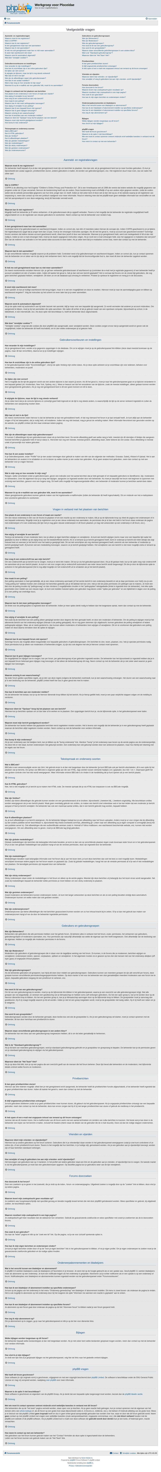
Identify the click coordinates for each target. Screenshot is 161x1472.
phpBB (72, 1460)
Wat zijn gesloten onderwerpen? (17, 148)
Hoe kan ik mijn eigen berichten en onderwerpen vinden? (104, 97)
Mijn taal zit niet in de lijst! (15, 76)
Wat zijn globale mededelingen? (17, 141)
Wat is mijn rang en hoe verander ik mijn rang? (23, 83)
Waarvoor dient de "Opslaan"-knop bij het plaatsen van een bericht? (31, 118)
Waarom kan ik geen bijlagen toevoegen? (21, 110)
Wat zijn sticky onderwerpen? (16, 145)
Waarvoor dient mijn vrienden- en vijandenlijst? (100, 77)
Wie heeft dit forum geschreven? (94, 132)
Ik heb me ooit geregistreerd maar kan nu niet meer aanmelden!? (30, 50)
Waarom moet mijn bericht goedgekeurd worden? (24, 120)
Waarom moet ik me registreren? (17, 38)
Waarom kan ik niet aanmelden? (17, 48)
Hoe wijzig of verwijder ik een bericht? (19, 96)
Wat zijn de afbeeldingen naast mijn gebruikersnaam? (25, 78)
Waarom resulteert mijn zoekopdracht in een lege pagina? (104, 92)
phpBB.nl (90, 1463)
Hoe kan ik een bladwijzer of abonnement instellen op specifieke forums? (110, 110)
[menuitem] (7, 19)
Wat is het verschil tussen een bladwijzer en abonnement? (104, 105)
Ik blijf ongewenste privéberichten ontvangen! (99, 66)
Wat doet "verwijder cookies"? (16, 58)
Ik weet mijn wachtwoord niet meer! (18, 53)
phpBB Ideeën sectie (133, 1394)
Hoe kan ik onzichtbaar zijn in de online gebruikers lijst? (26, 68)
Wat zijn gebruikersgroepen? (93, 43)
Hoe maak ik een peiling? (14, 101)
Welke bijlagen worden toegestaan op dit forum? (100, 121)
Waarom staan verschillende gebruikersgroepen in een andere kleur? (108, 50)
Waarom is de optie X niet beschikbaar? (97, 134)
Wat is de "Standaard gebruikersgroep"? (97, 53)
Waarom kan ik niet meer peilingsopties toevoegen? (24, 103)
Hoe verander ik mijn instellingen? (18, 66)
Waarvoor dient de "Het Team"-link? (95, 55)
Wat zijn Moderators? (90, 41)
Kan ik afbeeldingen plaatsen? (16, 138)
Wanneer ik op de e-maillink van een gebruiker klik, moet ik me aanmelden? (34, 85)
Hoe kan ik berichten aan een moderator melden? (24, 115)
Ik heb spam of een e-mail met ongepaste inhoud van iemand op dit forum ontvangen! (115, 68)
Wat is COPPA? (11, 41)
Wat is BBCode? (11, 131)
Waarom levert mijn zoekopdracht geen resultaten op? (103, 90)
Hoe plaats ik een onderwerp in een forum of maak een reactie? (29, 94)
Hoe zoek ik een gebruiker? (92, 95)
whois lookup (25, 1411)
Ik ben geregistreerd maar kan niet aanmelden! (23, 46)
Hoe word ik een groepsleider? (93, 48)
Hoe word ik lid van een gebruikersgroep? (98, 46)
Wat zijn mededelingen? (14, 143)
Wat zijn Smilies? (11, 136)
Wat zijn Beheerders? (90, 38)
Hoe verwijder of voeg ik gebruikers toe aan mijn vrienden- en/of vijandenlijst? (111, 79)
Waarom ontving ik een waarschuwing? (20, 113)
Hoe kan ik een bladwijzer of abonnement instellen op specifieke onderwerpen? (112, 108)
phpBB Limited (98, 1377)
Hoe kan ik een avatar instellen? (17, 80)
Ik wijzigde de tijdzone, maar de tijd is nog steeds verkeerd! (27, 73)
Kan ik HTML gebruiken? (14, 133)
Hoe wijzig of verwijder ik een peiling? (19, 106)
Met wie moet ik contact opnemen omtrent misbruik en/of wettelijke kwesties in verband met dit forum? (118, 138)
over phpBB (51, 1380)
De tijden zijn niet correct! (14, 71)
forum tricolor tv (87, 1458)
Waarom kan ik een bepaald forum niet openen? (23, 108)
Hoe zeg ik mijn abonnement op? (94, 113)
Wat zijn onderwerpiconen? (15, 150)
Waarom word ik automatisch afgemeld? (20, 55)
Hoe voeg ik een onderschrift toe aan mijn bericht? (24, 98)
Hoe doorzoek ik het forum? (92, 87)
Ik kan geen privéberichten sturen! (95, 63)
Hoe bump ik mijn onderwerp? (16, 123)
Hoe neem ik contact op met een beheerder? (99, 141)
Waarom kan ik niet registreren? (17, 43)
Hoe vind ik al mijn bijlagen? (92, 123)
